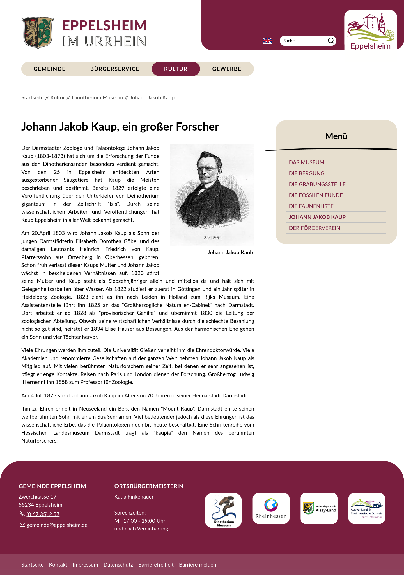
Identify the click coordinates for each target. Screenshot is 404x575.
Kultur (176, 69)
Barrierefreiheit (156, 564)
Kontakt (58, 564)
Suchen (331, 41)
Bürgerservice (115, 69)
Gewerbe (227, 69)
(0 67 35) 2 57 (43, 514)
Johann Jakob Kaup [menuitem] (317, 217)
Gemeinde (50, 69)
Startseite (32, 564)
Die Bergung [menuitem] (307, 173)
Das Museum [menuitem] (307, 162)
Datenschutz (118, 564)
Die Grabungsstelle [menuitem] (317, 184)
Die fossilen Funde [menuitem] (316, 195)
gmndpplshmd (57, 525)
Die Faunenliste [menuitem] (311, 206)
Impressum (85, 564)
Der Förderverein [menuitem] (314, 228)
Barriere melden (197, 564)
